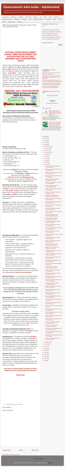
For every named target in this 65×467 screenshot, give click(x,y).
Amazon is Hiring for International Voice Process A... (52, 166)
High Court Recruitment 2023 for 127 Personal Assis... (53, 309)
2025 (45, 140)
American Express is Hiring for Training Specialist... (52, 283)
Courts (60, 19)
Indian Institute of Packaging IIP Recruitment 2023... (52, 322)
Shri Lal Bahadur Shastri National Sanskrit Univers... (52, 238)
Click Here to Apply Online (20, 311)
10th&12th (8, 404)
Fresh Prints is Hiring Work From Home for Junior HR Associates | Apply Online (55, 123)
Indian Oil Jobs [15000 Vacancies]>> (50, 39)
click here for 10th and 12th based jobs (18, 272)
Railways (21, 17)
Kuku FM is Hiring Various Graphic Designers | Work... (53, 274)
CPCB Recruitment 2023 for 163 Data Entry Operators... (53, 313)
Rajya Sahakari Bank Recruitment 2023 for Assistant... (53, 222)
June (46, 158)
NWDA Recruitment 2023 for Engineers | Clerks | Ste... (51, 244)
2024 (45, 142)
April (46, 162)
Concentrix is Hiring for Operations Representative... (53, 257)
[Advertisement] (20, 39)
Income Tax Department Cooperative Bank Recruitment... (53, 254)
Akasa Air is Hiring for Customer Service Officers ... (52, 231)
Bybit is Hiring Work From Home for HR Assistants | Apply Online (51, 73)
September (48, 152)
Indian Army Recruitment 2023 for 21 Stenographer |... (53, 170)
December (47, 146)
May (46, 160)
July (46, 156)
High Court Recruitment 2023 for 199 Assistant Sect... (53, 332)
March (46, 164)
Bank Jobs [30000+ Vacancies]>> (50, 33)
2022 (45, 346)
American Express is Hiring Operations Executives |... (51, 218)
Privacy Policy (11, 21)
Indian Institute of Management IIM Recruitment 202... (53, 261)
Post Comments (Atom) (14, 454)
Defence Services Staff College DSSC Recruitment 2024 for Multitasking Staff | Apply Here (55, 112)
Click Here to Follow (21, 171)
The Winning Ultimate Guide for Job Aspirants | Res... (53, 251)
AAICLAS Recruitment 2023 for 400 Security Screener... (53, 280)
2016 (45, 358)
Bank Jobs (13, 17)
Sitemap (19, 21)
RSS (43, 26)
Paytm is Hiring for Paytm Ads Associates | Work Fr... (52, 248)
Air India (24, 19)
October (47, 150)
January (47, 344)
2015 (45, 360)
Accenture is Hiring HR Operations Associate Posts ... (53, 192)
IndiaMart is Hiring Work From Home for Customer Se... (53, 173)
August (47, 154)
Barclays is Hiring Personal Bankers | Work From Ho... (53, 199)
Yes (40, 7)
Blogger (50, 462)
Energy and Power (7, 19)
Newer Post (6, 450)
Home (21, 450)
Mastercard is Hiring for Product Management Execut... (52, 179)
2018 (45, 354)
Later (25, 7)
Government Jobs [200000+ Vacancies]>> (52, 31)
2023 (45, 144)
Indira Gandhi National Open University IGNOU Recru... (51, 215)
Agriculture (17, 19)
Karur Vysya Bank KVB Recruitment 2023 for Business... (53, 296)
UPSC (45, 17)
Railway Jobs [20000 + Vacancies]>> (50, 35)
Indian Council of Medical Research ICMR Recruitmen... (53, 202)
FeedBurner (55, 103)
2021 (45, 348)
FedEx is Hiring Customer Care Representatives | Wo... (52, 186)
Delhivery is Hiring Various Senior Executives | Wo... (52, 290)
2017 (45, 356)
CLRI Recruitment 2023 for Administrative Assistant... (51, 267)
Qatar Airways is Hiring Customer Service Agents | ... (52, 225)
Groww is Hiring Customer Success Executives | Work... (53, 277)
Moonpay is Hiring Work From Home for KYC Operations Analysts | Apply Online (51, 84)
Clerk (54, 19)
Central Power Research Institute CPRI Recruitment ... (52, 209)
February (47, 341)
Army (30, 19)
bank (19, 348)
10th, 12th (28, 17)
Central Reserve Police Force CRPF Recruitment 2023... (53, 183)
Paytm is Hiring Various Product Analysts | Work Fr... (52, 339)
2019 (45, 352)
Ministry (35, 17)
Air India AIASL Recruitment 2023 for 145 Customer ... (53, 189)
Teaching (56, 17)
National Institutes (38, 19)
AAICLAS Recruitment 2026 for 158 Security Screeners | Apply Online (50, 87)
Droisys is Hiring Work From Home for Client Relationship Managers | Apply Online (52, 81)
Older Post (34, 450)
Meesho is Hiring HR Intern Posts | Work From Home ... (53, 287)
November (47, 148)
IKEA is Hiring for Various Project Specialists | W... (52, 270)
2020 (45, 350)
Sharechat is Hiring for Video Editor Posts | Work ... (53, 205)
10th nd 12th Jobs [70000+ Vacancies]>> (51, 37)
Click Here (20, 293)
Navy (50, 17)
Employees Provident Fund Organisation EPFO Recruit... (52, 196)
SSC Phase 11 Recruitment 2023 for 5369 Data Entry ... (53, 303)
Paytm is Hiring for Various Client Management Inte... (52, 293)
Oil (40, 17)
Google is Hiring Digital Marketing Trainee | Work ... (52, 241)
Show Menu (6, 17)
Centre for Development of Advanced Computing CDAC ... (53, 228)
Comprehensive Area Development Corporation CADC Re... (53, 329)
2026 (45, 138)
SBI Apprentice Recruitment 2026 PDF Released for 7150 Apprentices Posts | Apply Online (51, 77)
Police (3, 21)
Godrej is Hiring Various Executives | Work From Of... (53, 316)
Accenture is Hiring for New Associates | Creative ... (51, 326)
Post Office (48, 19)
